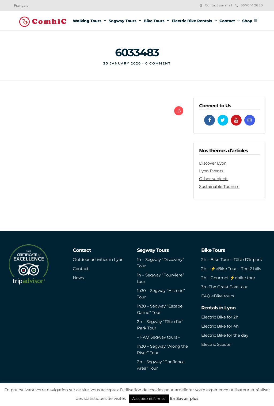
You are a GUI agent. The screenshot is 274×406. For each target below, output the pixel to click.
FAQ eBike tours (217, 295)
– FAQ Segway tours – (158, 337)
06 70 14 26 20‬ (249, 5)
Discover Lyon (213, 163)
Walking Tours (87, 20)
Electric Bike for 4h (220, 326)
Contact (227, 20)
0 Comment (158, 63)
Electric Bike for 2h (219, 317)
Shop (247, 20)
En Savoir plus (184, 398)
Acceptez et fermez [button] (149, 398)
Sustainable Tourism (219, 186)
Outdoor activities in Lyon (98, 259)
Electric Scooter (216, 344)
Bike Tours (154, 20)
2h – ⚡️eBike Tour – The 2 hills (231, 268)
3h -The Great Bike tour (224, 286)
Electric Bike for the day (224, 335)
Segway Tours (122, 20)
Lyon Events (211, 170)
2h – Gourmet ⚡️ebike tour (228, 277)
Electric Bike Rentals (192, 20)
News (78, 277)
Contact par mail (218, 5)
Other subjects (213, 178)
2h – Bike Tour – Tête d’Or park (231, 259)
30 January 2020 (122, 63)
